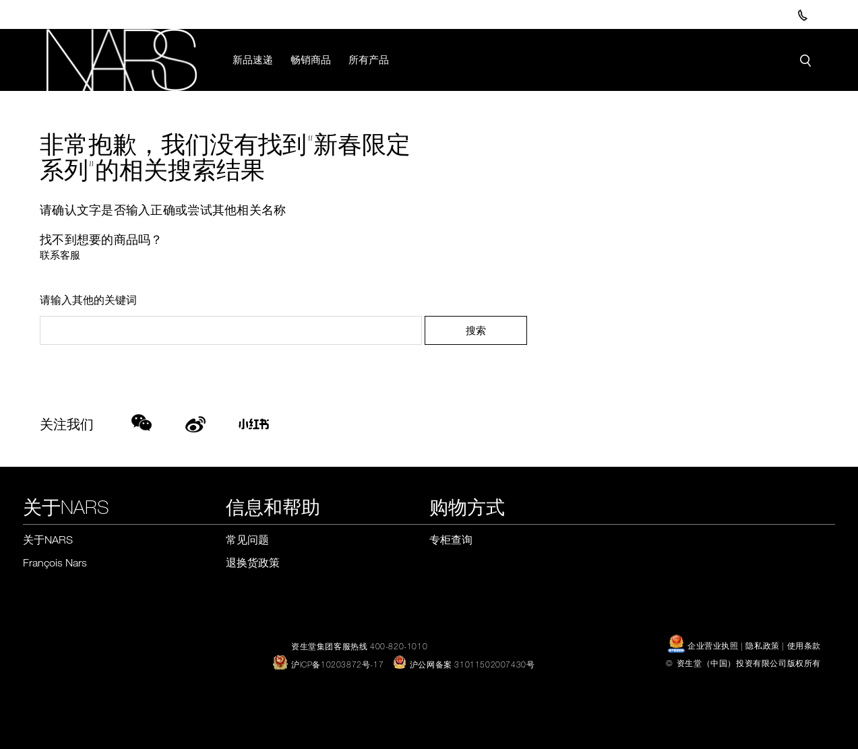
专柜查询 (450, 540)
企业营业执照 (704, 646)
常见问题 (247, 540)
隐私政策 (762, 646)
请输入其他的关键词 (88, 300)
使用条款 (804, 646)
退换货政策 (253, 563)
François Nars (55, 563)
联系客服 (60, 255)
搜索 (476, 331)
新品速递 (253, 59)
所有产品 (369, 59)
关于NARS (48, 540)
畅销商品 (311, 59)
